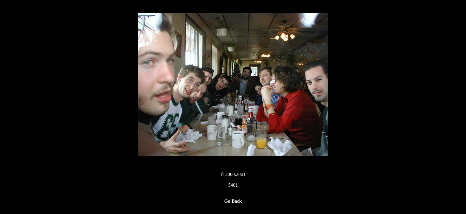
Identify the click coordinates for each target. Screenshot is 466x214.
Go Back (233, 201)
